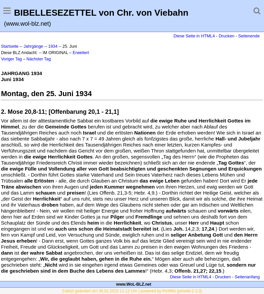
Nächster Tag (39, 59)
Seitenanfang (247, 276)
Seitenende (249, 35)
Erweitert (81, 52)
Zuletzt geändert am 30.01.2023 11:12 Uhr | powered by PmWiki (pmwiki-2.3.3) (132, 291)
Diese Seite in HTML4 (194, 35)
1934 (53, 46)
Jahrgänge (33, 46)
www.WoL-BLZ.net (133, 284)
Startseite (10, 46)
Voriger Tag (11, 59)
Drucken (226, 35)
